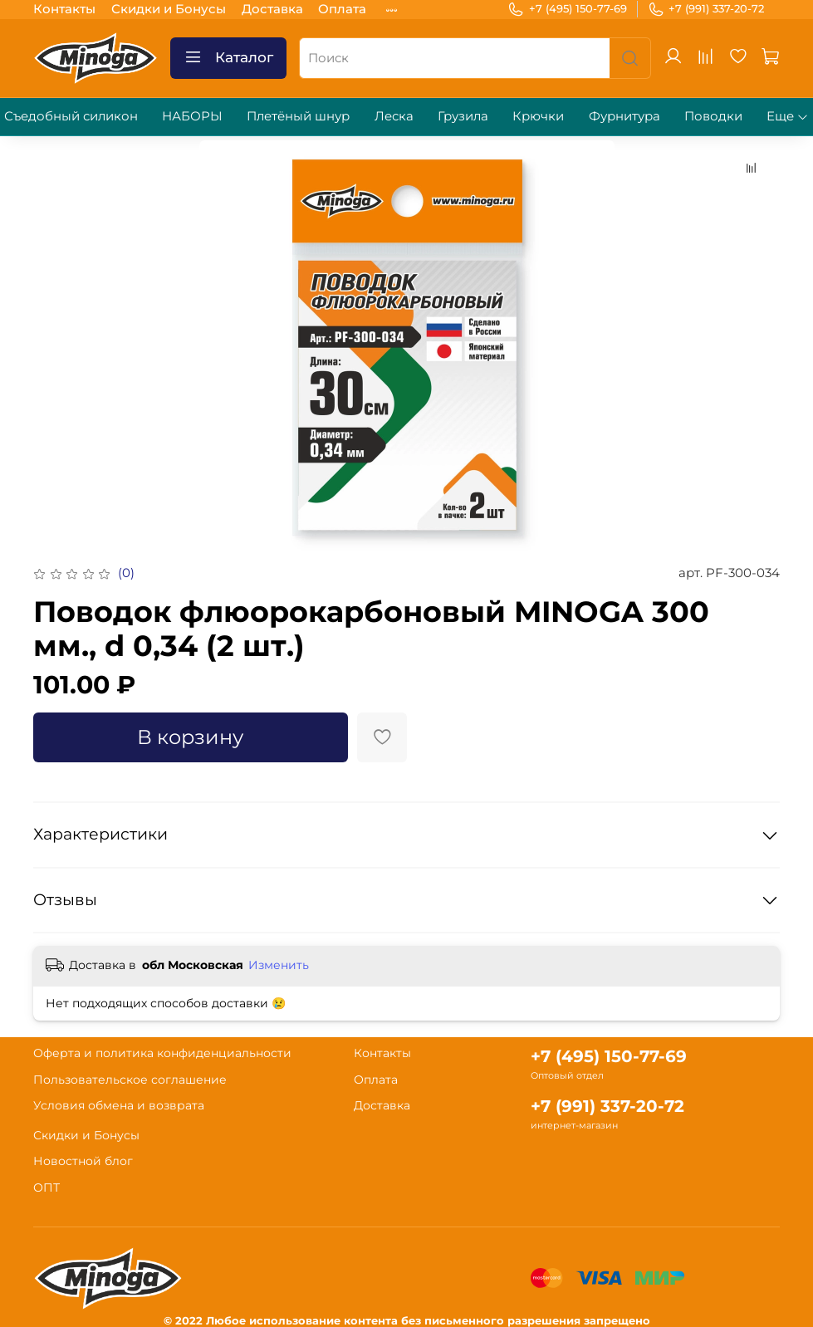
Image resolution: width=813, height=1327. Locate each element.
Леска (394, 116)
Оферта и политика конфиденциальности (162, 1053)
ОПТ (46, 1187)
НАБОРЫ (192, 116)
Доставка (272, 9)
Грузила (463, 116)
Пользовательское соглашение (130, 1079)
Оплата (342, 9)
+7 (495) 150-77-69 (567, 9)
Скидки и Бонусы (168, 9)
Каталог (228, 57)
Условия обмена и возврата (118, 1105)
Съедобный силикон (71, 116)
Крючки (538, 116)
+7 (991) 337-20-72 (706, 9)
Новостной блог (83, 1161)
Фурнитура (624, 116)
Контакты (64, 9)
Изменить (278, 964)
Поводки (713, 116)
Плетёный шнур (298, 116)
